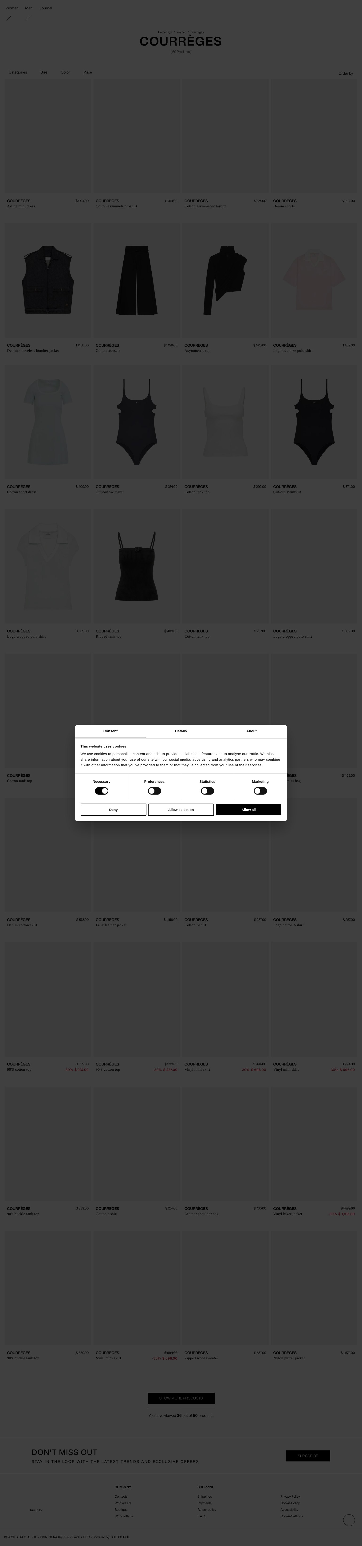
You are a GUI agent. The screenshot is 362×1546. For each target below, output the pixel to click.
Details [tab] (181, 731)
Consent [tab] (110, 731)
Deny (113, 810)
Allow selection (181, 810)
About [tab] (251, 731)
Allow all (248, 810)
